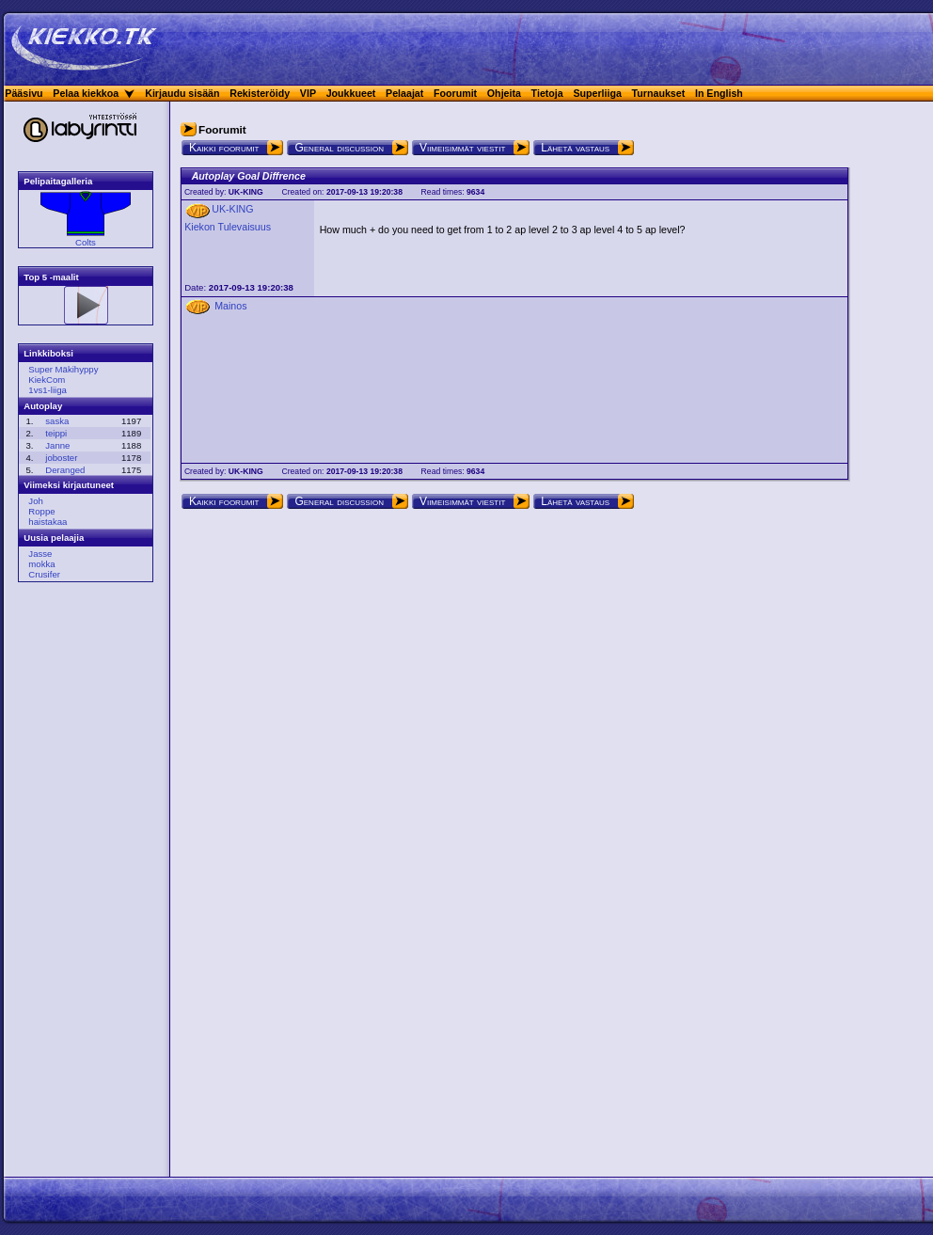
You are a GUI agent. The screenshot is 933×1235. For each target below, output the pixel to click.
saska (57, 421)
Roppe (41, 511)
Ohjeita (504, 93)
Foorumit (455, 93)
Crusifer (44, 574)
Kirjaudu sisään (182, 93)
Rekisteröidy (259, 93)
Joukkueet (351, 93)
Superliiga (597, 93)
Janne (57, 445)
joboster (61, 457)
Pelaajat (404, 93)
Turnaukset (659, 93)
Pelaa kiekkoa (86, 93)
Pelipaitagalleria (58, 181)
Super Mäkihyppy (63, 369)
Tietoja (547, 93)
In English (719, 93)
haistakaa (47, 521)
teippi (56, 433)
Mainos (230, 305)
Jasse (40, 553)
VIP (308, 93)
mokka (41, 564)
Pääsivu (23, 93)
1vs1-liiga (47, 390)
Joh (35, 501)
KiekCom (46, 379)
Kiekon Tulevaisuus (227, 226)
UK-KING (246, 192)
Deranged (65, 470)
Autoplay (43, 406)
